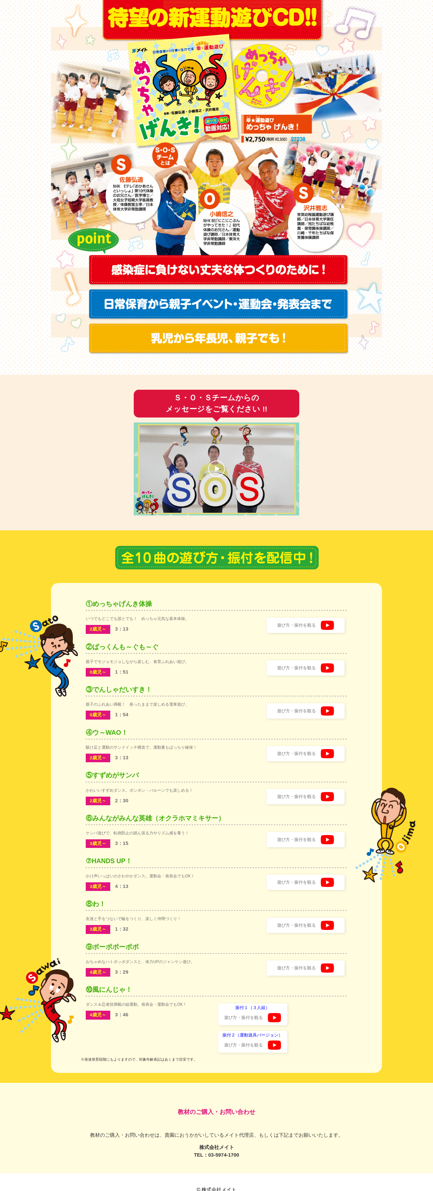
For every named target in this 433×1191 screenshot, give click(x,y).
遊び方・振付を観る (303, 624)
